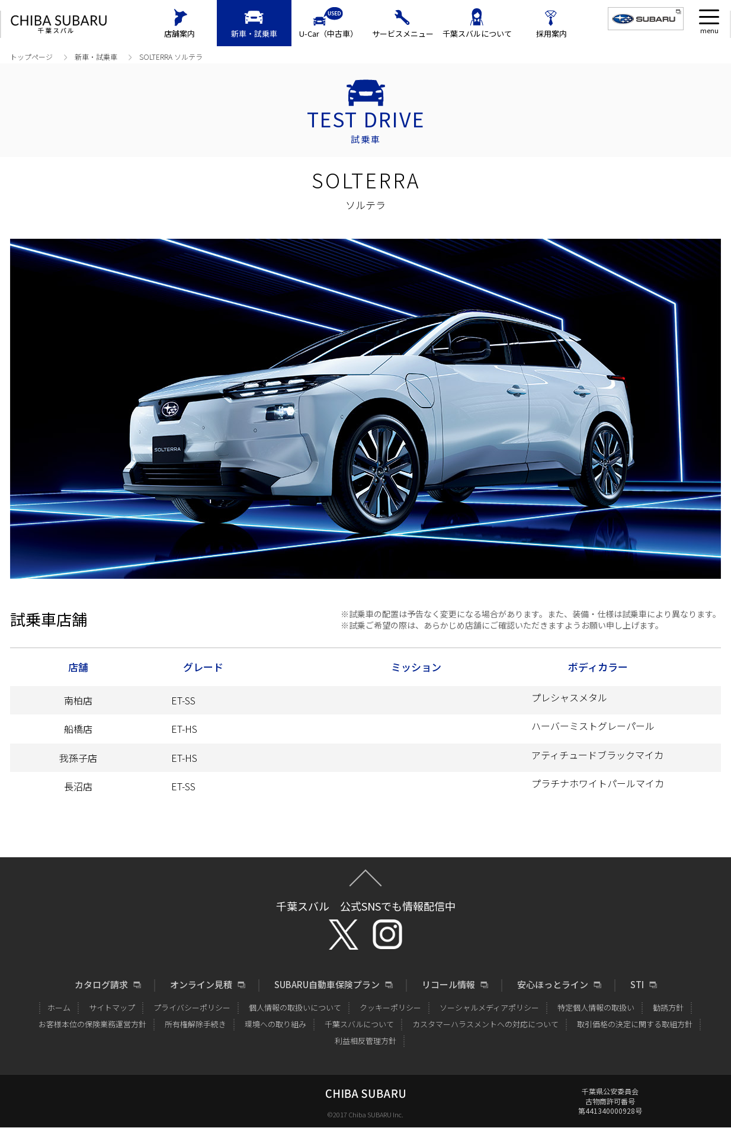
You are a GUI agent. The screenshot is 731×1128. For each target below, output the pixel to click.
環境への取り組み (275, 1024)
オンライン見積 (201, 984)
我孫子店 (106, 758)
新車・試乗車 (254, 33)
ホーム (58, 1007)
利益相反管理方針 (365, 1040)
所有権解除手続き (195, 1024)
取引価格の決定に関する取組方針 (634, 1024)
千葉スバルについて (477, 33)
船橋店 (78, 729)
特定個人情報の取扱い (595, 1007)
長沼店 (78, 786)
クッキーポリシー (390, 1007)
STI (637, 984)
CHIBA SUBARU (59, 24)
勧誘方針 (668, 1007)
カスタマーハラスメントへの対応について (485, 1024)
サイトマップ (112, 1007)
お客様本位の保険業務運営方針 (92, 1024)
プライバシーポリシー (191, 1007)
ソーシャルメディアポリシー (489, 1007)
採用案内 (551, 33)
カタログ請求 (101, 984)
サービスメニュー (403, 33)
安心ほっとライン (552, 984)
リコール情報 (448, 984)
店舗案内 (179, 33)
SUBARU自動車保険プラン (327, 984)
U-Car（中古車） (328, 33)
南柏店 (78, 700)
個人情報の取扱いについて (295, 1007)
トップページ (31, 57)
